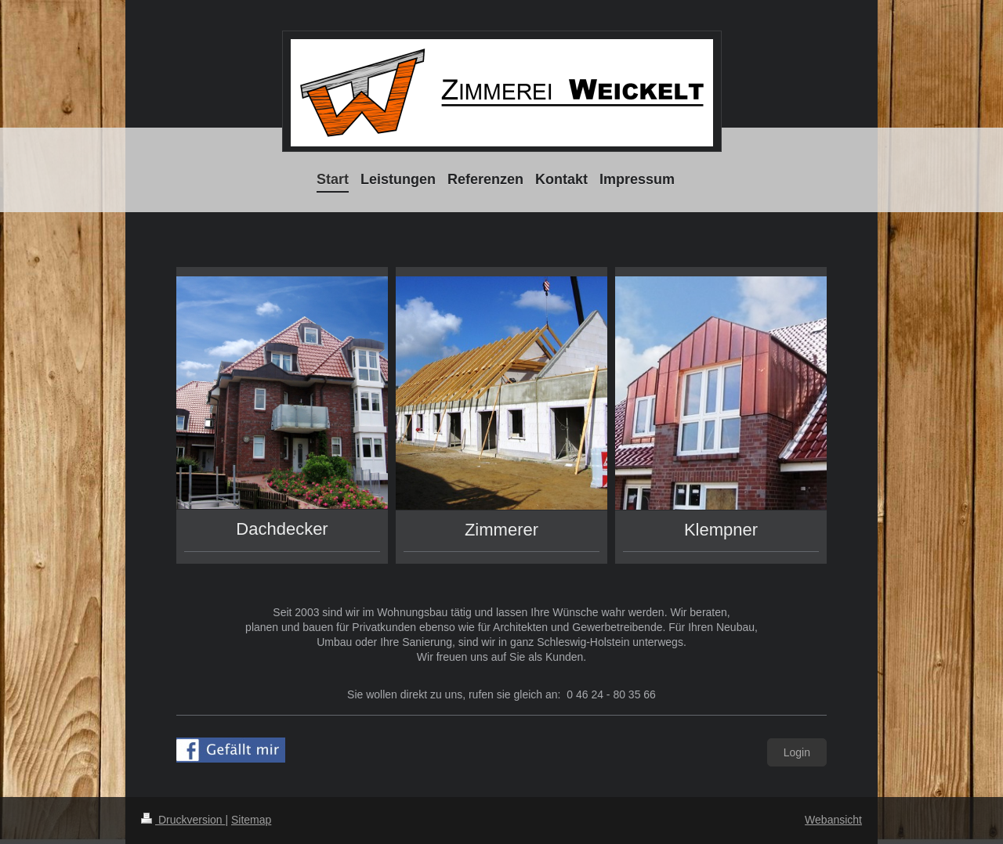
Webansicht (833, 819)
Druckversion (183, 819)
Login (797, 752)
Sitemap (251, 819)
